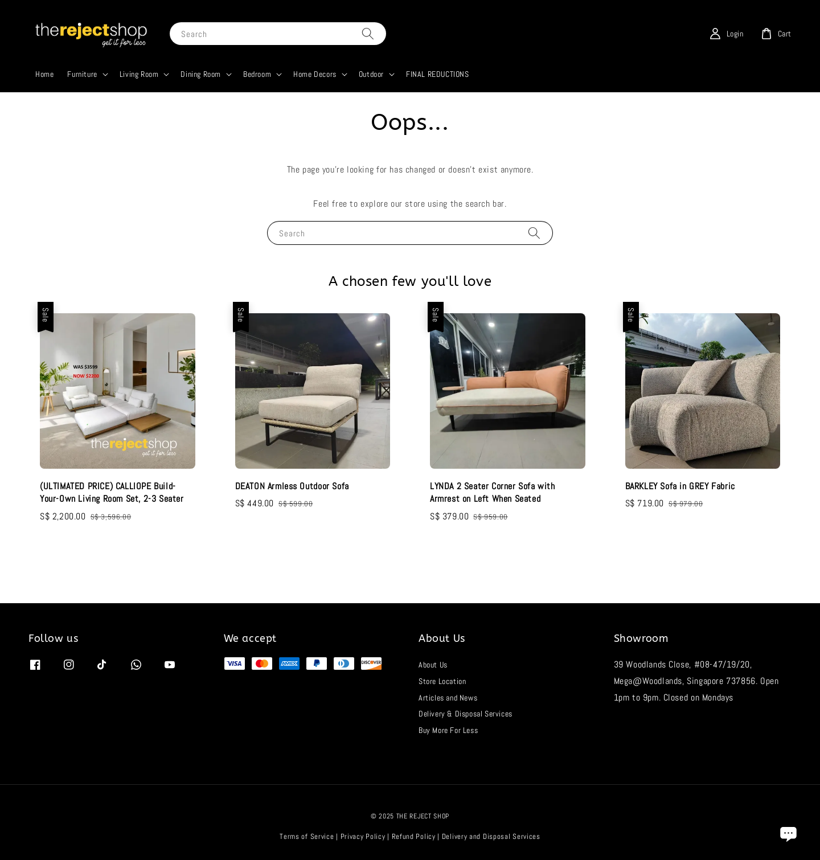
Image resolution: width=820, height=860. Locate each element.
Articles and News (448, 698)
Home (44, 74)
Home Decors (315, 74)
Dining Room (201, 74)
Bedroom (257, 74)
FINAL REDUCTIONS (437, 74)
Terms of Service (307, 836)
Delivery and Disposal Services (491, 836)
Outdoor (371, 74)
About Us (433, 665)
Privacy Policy (363, 836)
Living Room (139, 74)
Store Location (442, 681)
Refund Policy (414, 836)
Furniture (82, 74)
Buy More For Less (448, 730)
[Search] (368, 33)
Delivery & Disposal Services (465, 714)
